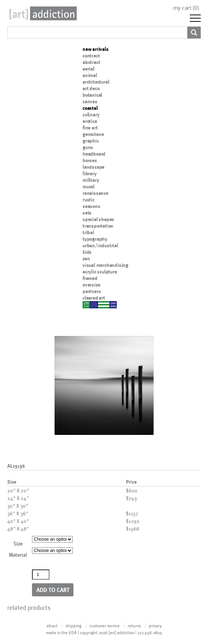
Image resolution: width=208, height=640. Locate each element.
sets (87, 213)
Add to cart (52, 589)
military (91, 180)
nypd (88, 304)
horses (90, 160)
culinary (91, 114)
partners (92, 291)
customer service (104, 625)
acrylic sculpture (100, 272)
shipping (73, 625)
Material (18, 555)
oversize (91, 285)
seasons (91, 206)
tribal (88, 232)
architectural (96, 82)
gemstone (93, 134)
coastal (90, 108)
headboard (94, 154)
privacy (155, 625)
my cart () (186, 8)
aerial (89, 69)
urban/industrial (100, 245)
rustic (89, 200)
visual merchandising (105, 265)
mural (89, 186)
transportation (98, 226)
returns (134, 625)
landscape (93, 167)
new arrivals (96, 49)
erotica (90, 121)
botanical (92, 95)
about (52, 625)
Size (18, 543)
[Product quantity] (40, 574)
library (90, 173)
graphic (91, 141)
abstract (91, 62)
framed (90, 278)
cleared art (94, 298)
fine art (90, 128)
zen (86, 258)
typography (95, 239)
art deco (91, 88)
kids (87, 252)
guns (88, 147)
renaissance (95, 193)
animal (90, 75)
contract (91, 56)
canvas (90, 101)
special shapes (98, 219)
